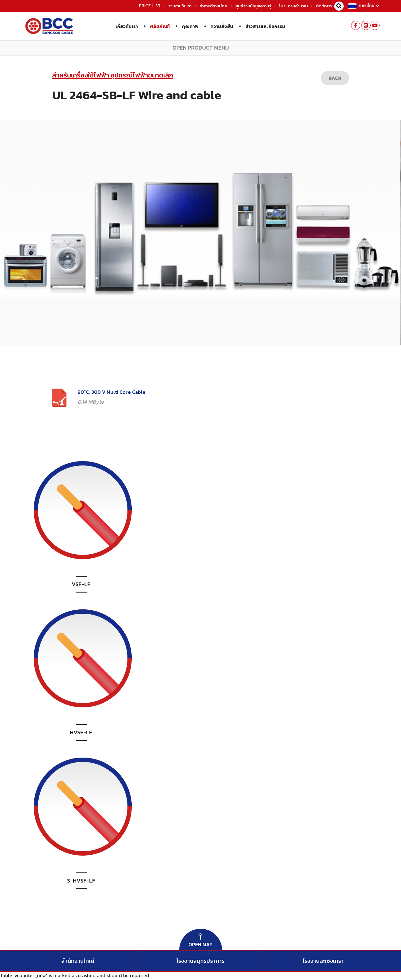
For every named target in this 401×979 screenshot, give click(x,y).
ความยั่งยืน (218, 26)
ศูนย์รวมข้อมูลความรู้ (253, 6)
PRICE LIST (150, 6)
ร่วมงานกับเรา (179, 6)
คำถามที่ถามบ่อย (213, 6)
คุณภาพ (187, 26)
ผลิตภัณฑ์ (157, 26)
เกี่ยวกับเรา (126, 26)
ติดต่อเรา (324, 6)
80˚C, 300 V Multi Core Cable (112, 392)
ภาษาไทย (363, 5)
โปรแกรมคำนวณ (293, 6)
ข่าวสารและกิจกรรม (262, 26)
